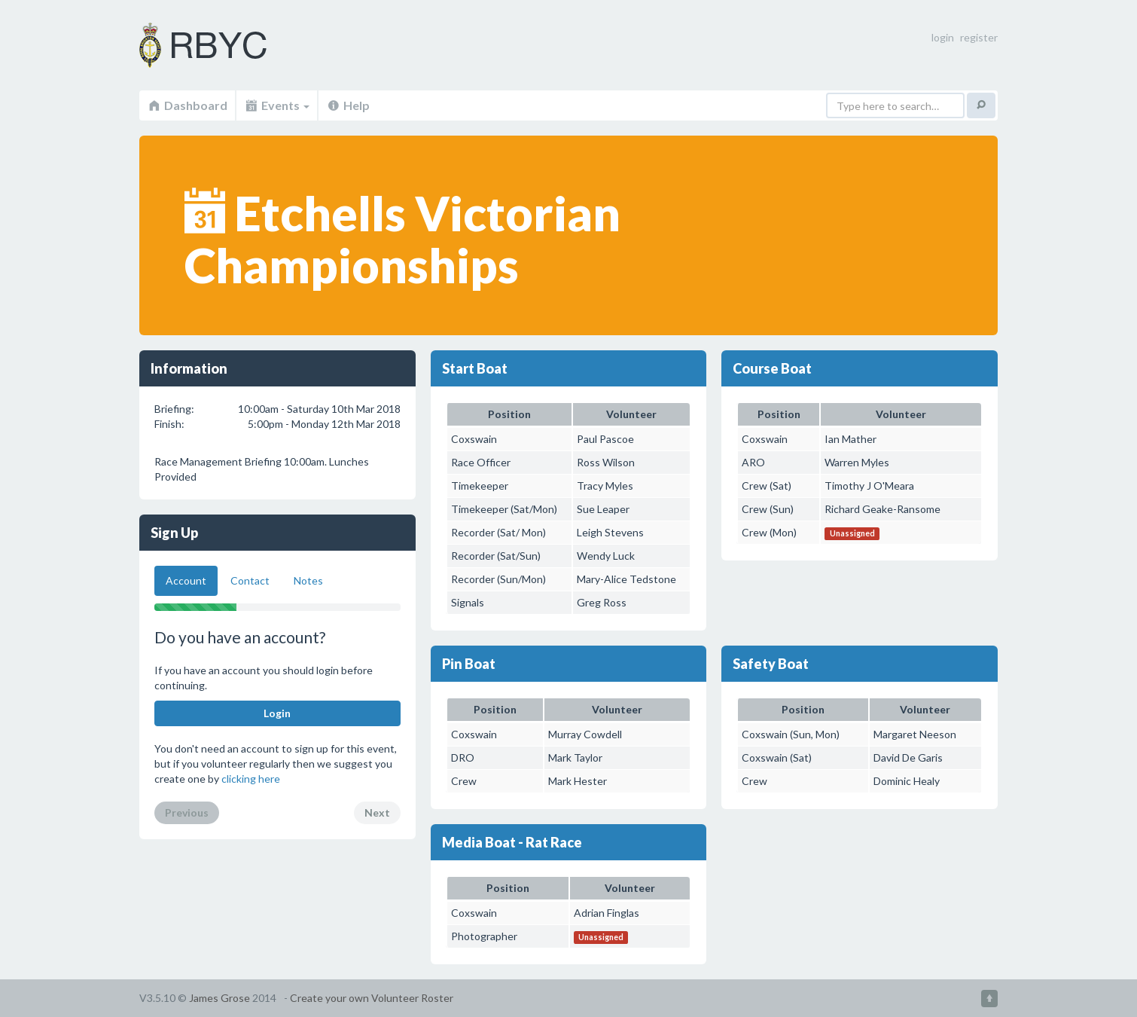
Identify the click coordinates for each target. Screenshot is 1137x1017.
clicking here (250, 778)
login (942, 37)
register (979, 37)
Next (377, 812)
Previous (187, 812)
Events (276, 105)
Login (277, 713)
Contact (250, 580)
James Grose (219, 997)
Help (348, 105)
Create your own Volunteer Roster (371, 997)
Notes (308, 580)
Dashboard (187, 105)
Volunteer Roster (222, 45)
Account (186, 580)
